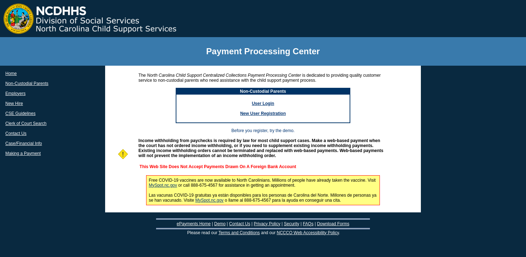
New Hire (14, 103)
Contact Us (15, 133)
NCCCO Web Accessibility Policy (308, 232)
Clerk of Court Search (25, 123)
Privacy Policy (267, 223)
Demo (220, 223)
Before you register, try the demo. (262, 130)
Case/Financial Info (23, 143)
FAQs (308, 223)
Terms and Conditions (239, 232)
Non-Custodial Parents (26, 83)
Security (291, 223)
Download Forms (333, 223)
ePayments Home (194, 223)
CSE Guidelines (20, 113)
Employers (15, 93)
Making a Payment (23, 153)
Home (11, 73)
